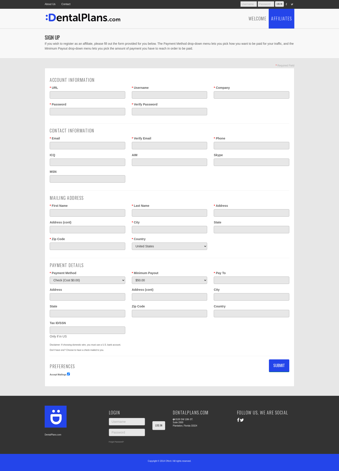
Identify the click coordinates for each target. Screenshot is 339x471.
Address (221, 205)
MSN (53, 171)
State (217, 222)
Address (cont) (60, 222)
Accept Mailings (58, 374)
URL (54, 87)
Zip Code (57, 239)
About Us (50, 4)
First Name (59, 205)
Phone (219, 138)
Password (58, 104)
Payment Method (63, 273)
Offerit (168, 461)
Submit (279, 365)
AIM (135, 155)
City (136, 222)
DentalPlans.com (53, 435)
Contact (65, 4)
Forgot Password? (116, 442)
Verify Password (145, 104)
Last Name (140, 205)
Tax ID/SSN (58, 323)
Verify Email (141, 138)
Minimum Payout (145, 273)
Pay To (220, 273)
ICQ (52, 155)
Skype (218, 155)
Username (140, 87)
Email (55, 138)
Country (139, 239)
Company (222, 87)
